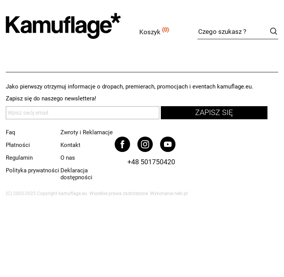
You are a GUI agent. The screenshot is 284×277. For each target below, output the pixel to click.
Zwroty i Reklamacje (86, 132)
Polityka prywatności (32, 170)
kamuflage (83, 30)
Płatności (18, 145)
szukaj (273, 31)
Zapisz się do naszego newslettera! (51, 98)
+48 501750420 (151, 162)
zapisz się (214, 112)
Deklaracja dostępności (76, 174)
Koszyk (149, 32)
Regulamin (19, 157)
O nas (67, 157)
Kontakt (70, 145)
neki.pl (181, 193)
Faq (10, 132)
